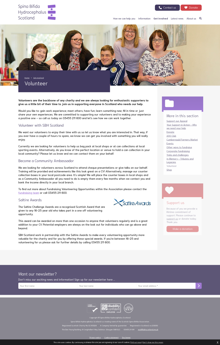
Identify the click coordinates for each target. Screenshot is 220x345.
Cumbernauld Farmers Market (182, 141)
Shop (169, 171)
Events (170, 145)
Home (26, 77)
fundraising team (28, 192)
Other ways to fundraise (179, 149)
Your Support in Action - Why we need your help (182, 128)
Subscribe (199, 288)
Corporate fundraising (178, 153)
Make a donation (183, 232)
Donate (193, 7)
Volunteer (172, 168)
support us (172, 222)
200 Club (171, 137)
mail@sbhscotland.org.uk (148, 333)
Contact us (169, 7)
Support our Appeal (177, 123)
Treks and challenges (178, 157)
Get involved (38, 77)
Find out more (135, 342)
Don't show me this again (153, 342)
